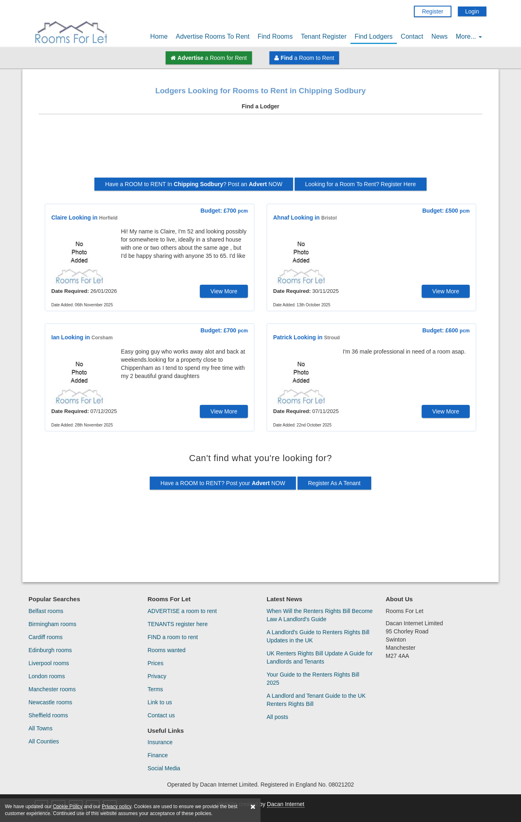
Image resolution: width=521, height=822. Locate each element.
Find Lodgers (373, 36)
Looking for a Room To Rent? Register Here (360, 184)
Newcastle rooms (50, 702)
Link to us (160, 702)
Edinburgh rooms (50, 650)
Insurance (160, 742)
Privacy (157, 676)
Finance (158, 755)
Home (159, 36)
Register (432, 11)
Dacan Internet (285, 804)
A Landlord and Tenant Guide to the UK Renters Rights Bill (316, 699)
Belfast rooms (45, 611)
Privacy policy (116, 806)
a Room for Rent (209, 58)
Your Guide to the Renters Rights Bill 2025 (313, 678)
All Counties (43, 741)
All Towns (40, 728)
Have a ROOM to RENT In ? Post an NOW (193, 184)
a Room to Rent (304, 58)
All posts (277, 717)
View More (223, 291)
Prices (156, 663)
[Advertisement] (260, 149)
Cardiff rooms (45, 637)
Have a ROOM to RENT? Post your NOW (222, 483)
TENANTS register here (178, 624)
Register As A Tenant (334, 483)
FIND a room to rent (173, 637)
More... (469, 36)
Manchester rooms (52, 689)
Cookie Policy (68, 806)
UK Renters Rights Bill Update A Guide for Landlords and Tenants (320, 657)
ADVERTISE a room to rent (182, 611)
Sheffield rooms (48, 715)
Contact (412, 36)
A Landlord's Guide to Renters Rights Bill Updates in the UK (318, 636)
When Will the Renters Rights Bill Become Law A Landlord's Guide (320, 615)
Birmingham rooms (52, 624)
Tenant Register (323, 36)
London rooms (46, 676)
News (439, 36)
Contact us (161, 715)
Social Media (164, 768)
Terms (155, 689)
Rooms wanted (167, 650)
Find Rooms (275, 36)
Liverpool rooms (48, 663)
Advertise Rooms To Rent (213, 36)
